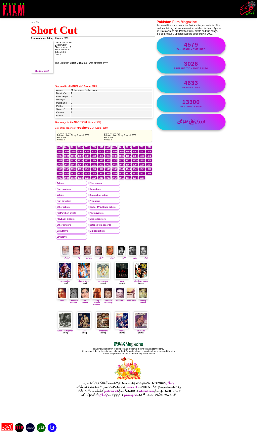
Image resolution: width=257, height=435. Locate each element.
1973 (114, 160)
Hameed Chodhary (108, 301)
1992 (80, 156)
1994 (66, 156)
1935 (87, 173)
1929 (128, 173)
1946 (107, 169)
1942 (135, 169)
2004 (94, 151)
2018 (94, 147)
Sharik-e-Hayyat (141, 281)
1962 (94, 165)
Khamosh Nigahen (65, 331)
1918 (107, 178)
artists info (191, 84)
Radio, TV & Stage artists (103, 207)
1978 (80, 160)
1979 (73, 160)
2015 (114, 147)
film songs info (191, 103)
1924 (66, 178)
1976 (94, 160)
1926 (149, 173)
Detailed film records (100, 225)
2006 (80, 151)
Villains (60, 195)
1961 (100, 165)
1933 (100, 173)
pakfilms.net (111, 391)
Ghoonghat (65, 281)
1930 (121, 173)
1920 (94, 178)
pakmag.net (130, 395)
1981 (59, 160)
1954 (149, 165)
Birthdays (62, 237)
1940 (149, 169)
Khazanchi (103, 331)
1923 (73, 178)
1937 (73, 173)
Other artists (63, 207)
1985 (128, 156)
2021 (73, 147)
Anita (62, 300)
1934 (94, 173)
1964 (80, 165)
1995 (59, 156)
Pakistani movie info (191, 45)
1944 (121, 169)
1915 (128, 178)
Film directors (64, 201)
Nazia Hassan (85, 301)
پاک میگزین (169, 383)
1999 (128, 151)
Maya (122, 281)
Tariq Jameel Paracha (97, 302)
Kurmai (122, 331)
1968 (149, 160)
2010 (149, 147)
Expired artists (97, 231)
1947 (100, 169)
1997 (142, 151)
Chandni (120, 300)
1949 (87, 169)
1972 (121, 160)
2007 (73, 151)
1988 (107, 156)
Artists (60, 183)
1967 (59, 165)
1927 (142, 173)
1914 (135, 178)
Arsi (84, 331)
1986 (121, 156)
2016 (107, 147)
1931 (114, 173)
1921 (87, 178)
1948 (94, 169)
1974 (107, 160)
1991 (87, 156)
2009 (59, 151)
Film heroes (96, 183)
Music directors (98, 219)
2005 (87, 151)
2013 (128, 147)
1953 (59, 169)
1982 (149, 156)
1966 (66, 165)
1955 (142, 165)
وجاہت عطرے (88, 256)
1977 (87, 160)
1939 (59, 173)
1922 (80, 178)
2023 (59, 147)
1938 (66, 173)
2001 (114, 151)
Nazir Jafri (131, 300)
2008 (66, 151)
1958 (121, 165)
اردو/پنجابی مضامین (191, 122)
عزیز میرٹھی (65, 256)
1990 (94, 156)
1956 (135, 165)
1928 (135, 173)
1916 (121, 178)
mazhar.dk (132, 387)
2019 (87, 147)
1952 (66, 169)
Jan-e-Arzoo (103, 281)
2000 (121, 151)
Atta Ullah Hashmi (73, 301)
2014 (121, 147)
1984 (135, 156)
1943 (128, 169)
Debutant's (62, 231)
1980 (66, 160)
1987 (114, 156)
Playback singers (66, 219)
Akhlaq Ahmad (143, 301)
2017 (100, 147)
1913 (142, 178)
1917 (114, 178)
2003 (100, 151)
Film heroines (64, 189)
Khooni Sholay (84, 281)
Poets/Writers (97, 213)
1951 (73, 169)
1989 (100, 156)
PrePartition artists (66, 213)
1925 (59, 178)
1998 (135, 151)
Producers (95, 201)
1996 (149, 151)
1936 (80, 173)
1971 (128, 160)
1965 (73, 165)
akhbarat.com (146, 391)
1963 (87, 165)
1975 (100, 160)
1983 (142, 156)
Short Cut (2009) (42, 70)
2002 (107, 151)
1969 (142, 160)
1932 (107, 173)
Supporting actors (99, 195)
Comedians (95, 189)
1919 (100, 178)
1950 (80, 169)
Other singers (64, 225)
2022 (66, 147)
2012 (135, 147)
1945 (114, 169)
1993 (73, 156)
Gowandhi (141, 331)
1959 (114, 165)
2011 (142, 147)
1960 (107, 165)
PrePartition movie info (191, 65)
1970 (135, 160)
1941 (142, 169)
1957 (128, 165)
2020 (80, 147)
